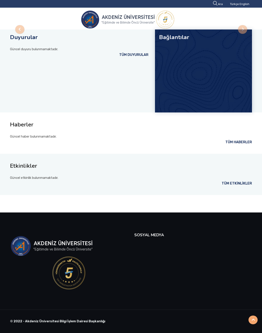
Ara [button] (218, 4)
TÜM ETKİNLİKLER (237, 183)
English (244, 4)
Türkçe (234, 4)
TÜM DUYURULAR (133, 55)
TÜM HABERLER (238, 142)
